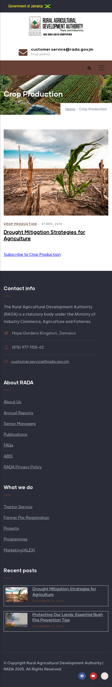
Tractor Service (18, 507)
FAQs (8, 445)
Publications (15, 434)
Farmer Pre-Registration (26, 518)
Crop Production (20, 223)
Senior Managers (20, 424)
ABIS (8, 456)
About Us (12, 402)
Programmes (16, 539)
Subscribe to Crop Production (32, 254)
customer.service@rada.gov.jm (36, 362)
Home (70, 109)
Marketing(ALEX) (19, 550)
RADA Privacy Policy (23, 467)
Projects (11, 528)
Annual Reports (18, 413)
